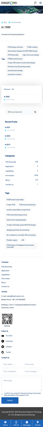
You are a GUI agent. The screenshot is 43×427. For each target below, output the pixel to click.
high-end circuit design (31, 55)
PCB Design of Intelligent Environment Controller (20, 246)
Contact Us (22, 184)
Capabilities (22, 171)
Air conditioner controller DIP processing (21, 235)
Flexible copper (12, 240)
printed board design (15, 70)
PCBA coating (32, 47)
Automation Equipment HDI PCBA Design (22, 51)
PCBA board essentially (15, 200)
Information (22, 175)
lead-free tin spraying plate (16, 220)
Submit (10, 400)
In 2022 (7, 97)
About (22, 180)
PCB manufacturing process (17, 215)
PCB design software (15, 47)
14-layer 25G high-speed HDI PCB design (21, 225)
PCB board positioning (27, 205)
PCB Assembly (13, 55)
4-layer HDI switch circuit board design (21, 63)
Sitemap (32, 415)
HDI (23, 240)
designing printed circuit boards (18, 230)
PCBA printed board (15, 59)
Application (22, 166)
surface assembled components (18, 210)
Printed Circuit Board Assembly (19, 67)
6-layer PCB (11, 205)
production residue (14, 74)
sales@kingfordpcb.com (15, 296)
